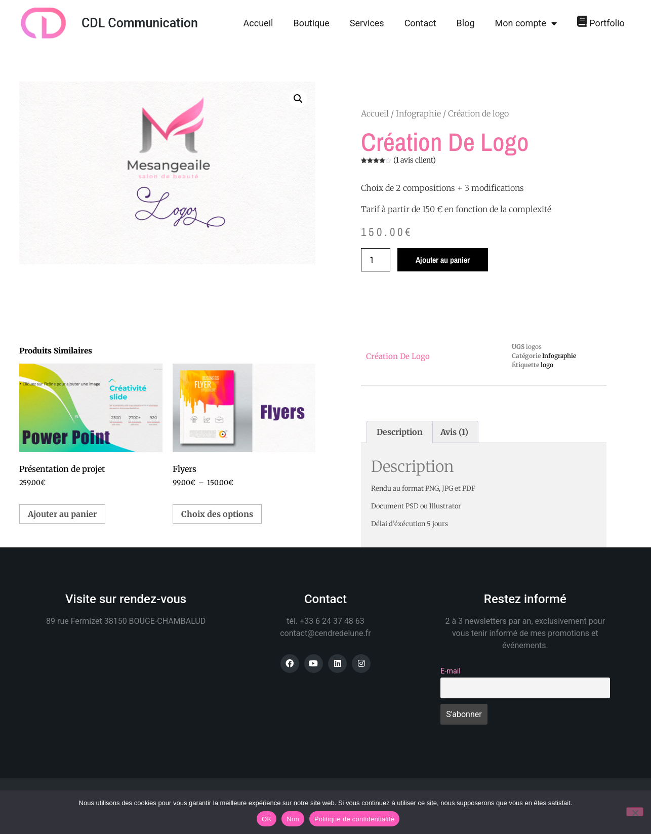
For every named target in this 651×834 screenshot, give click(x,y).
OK (266, 819)
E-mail (450, 671)
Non (293, 819)
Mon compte (526, 23)
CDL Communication (140, 23)
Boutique (311, 23)
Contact (420, 23)
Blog (466, 23)
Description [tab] (400, 432)
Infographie (418, 113)
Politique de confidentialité (354, 819)
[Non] (634, 811)
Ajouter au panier (443, 259)
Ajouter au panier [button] (62, 514)
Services (367, 23)
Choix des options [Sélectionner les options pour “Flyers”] (217, 514)
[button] (298, 99)
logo (547, 365)
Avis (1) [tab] (454, 432)
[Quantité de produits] (375, 259)
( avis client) (414, 160)
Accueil (258, 23)
